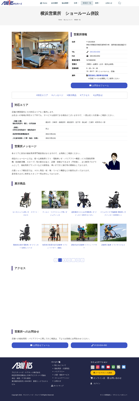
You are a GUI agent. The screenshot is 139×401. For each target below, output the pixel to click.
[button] (14, 50)
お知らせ (109, 3)
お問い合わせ (115, 378)
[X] (92, 367)
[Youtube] (108, 367)
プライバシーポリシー (120, 395)
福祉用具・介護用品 (61, 368)
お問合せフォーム (99, 85)
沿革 (76, 3)
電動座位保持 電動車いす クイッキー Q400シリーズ (26, 246)
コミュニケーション (61, 378)
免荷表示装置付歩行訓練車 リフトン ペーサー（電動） (55, 246)
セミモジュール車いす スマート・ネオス (26, 213)
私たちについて (68, 19)
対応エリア (42, 95)
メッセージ (57, 95)
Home (43, 3)
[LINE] (113, 367)
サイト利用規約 (105, 395)
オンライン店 (99, 378)
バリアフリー (59, 372)
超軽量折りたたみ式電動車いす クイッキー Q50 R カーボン (84, 213)
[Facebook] (103, 367)
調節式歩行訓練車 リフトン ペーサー (84, 246)
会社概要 (54, 3)
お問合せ (98, 95)
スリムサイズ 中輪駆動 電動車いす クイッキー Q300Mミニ (113, 213)
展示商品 (71, 95)
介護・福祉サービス (61, 375)
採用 (97, 3)
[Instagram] (98, 367)
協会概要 (66, 3)
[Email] (124, 367)
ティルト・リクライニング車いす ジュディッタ (54, 213)
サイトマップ (59, 386)
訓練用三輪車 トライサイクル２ (113, 245)
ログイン (97, 383)
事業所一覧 (87, 3)
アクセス (85, 95)
